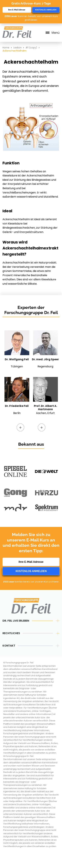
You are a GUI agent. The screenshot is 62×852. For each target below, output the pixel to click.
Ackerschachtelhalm (14, 50)
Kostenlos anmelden (45, 10)
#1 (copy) (31, 47)
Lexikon (17, 47)
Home (5, 47)
